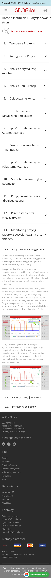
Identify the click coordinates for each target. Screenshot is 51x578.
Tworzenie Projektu (22, 43)
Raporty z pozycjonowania (26, 397)
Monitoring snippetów (24, 406)
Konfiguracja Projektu (23, 56)
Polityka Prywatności (11, 472)
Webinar (5, 499)
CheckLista (6, 503)
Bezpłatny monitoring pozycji (28, 249)
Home (6, 18)
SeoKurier (6, 492)
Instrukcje (19, 18)
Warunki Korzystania (11, 468)
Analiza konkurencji (22, 86)
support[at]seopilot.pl (11, 519)
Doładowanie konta (22, 98)
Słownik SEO (7, 496)
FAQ (4, 479)
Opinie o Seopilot (9, 465)
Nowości (6, 461)
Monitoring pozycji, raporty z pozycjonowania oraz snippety (22, 234)
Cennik (5, 458)
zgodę (21, 571)
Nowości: (6, 3)
